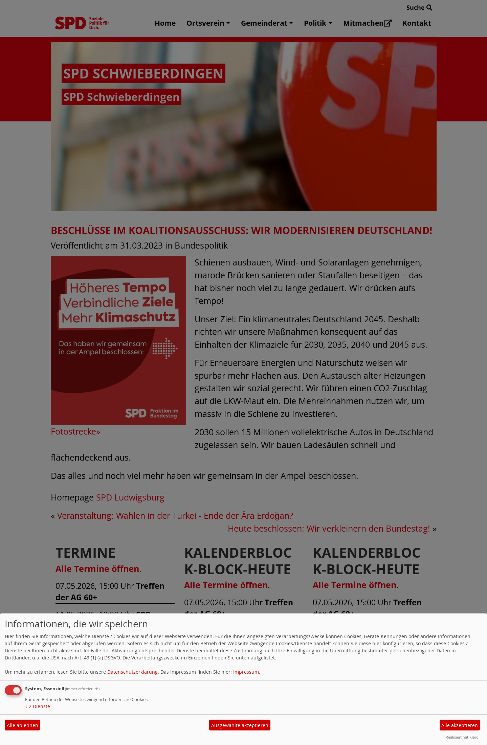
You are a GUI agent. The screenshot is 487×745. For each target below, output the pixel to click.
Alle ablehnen (22, 725)
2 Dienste (37, 706)
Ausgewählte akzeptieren (239, 725)
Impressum (246, 672)
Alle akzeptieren (459, 725)
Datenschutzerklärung (132, 672)
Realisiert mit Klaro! (463, 737)
